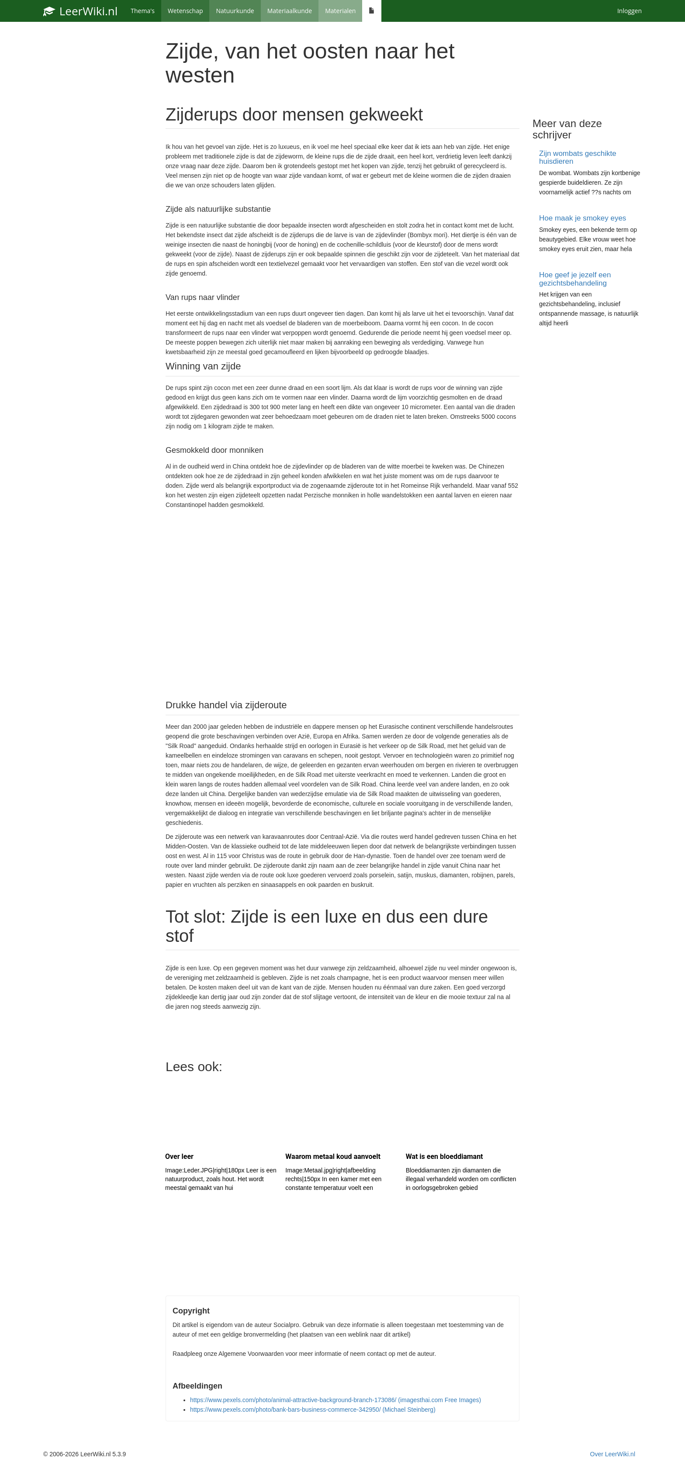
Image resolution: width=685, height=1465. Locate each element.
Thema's (143, 11)
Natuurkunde (235, 11)
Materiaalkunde (289, 11)
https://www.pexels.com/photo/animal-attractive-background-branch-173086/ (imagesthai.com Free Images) (335, 1399)
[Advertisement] (342, 603)
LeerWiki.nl (80, 11)
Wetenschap (185, 11)
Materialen (340, 11)
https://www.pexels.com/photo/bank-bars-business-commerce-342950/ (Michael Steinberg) (313, 1409)
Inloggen (629, 11)
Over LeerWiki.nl (612, 1454)
